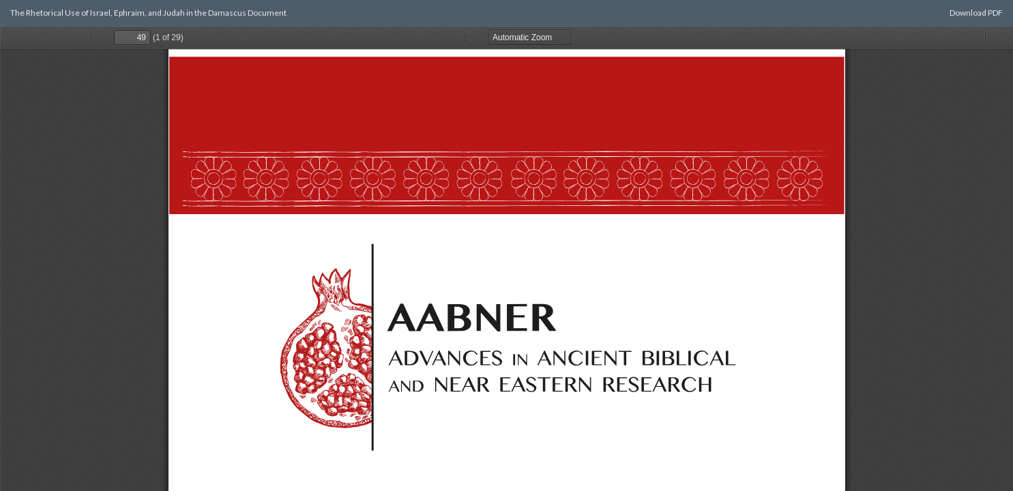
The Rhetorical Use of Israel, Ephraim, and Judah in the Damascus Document (148, 13)
